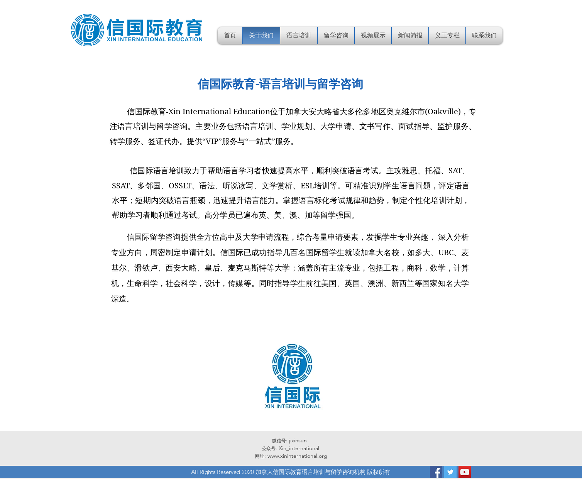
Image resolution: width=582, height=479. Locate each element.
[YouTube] (464, 472)
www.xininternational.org (297, 455)
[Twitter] (450, 472)
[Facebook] (436, 472)
